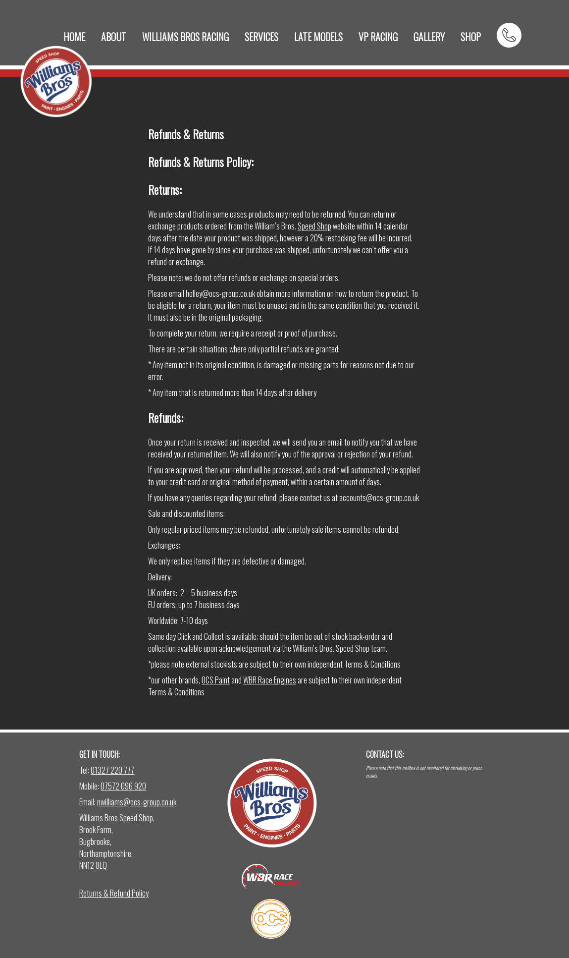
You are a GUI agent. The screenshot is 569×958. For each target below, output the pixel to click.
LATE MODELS (318, 36)
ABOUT (113, 36)
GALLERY (429, 36)
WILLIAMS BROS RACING (185, 36)
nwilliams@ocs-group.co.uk (136, 802)
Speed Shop (314, 226)
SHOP (471, 36)
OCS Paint (216, 680)
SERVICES (261, 36)
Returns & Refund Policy (114, 893)
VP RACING (378, 36)
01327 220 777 (112, 770)
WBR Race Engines (269, 680)
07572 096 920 (123, 786)
